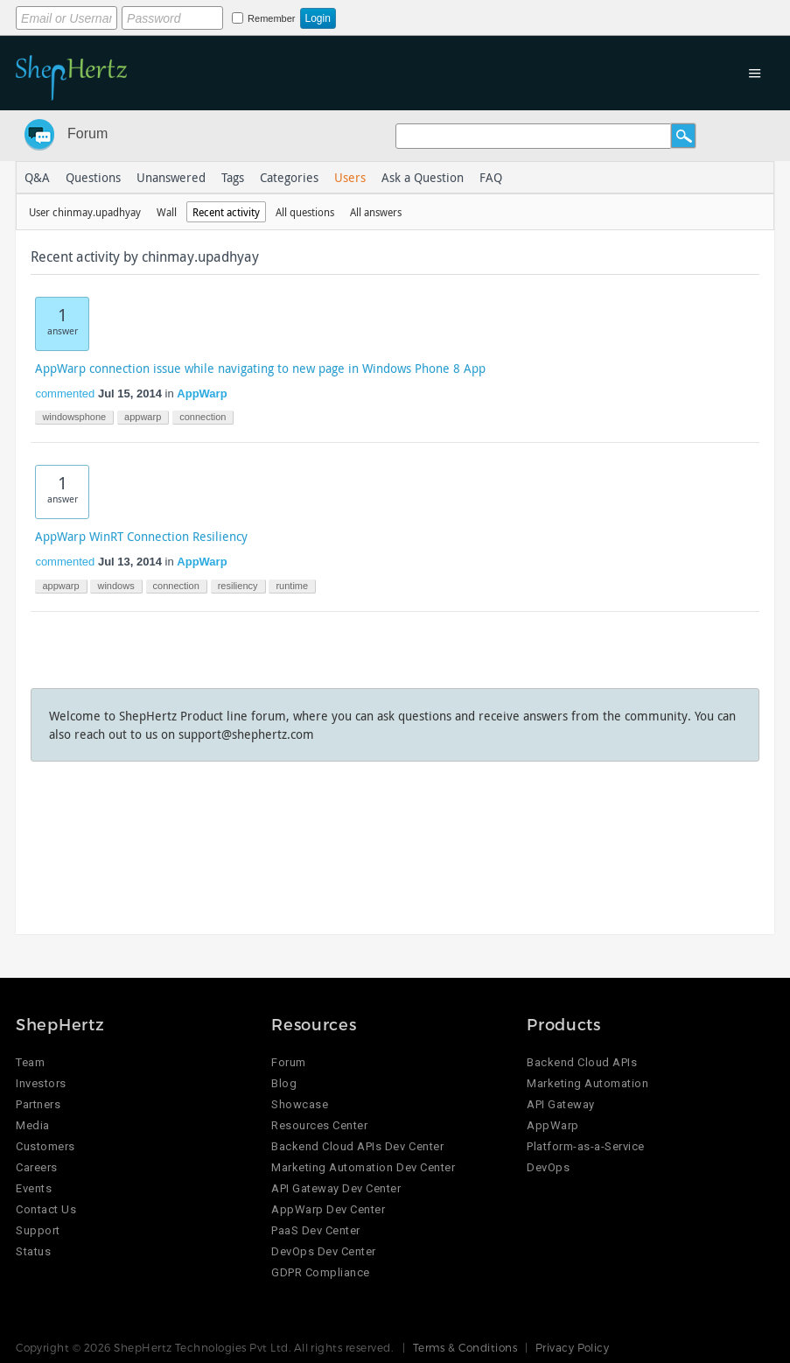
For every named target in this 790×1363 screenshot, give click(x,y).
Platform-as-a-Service (586, 1146)
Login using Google (510, 15)
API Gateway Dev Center (336, 1188)
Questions (93, 177)
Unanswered (171, 177)
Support (38, 1230)
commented (64, 393)
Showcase (299, 1104)
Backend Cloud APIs (582, 1062)
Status (33, 1251)
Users (350, 177)
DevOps (548, 1167)
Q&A (37, 177)
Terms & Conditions (465, 1347)
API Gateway (561, 1104)
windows (115, 585)
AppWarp (202, 393)
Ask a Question (422, 177)
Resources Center (319, 1125)
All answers (376, 212)
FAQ (490, 177)
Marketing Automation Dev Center (363, 1167)
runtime (292, 585)
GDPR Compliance (320, 1272)
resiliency (238, 585)
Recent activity (226, 212)
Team (30, 1062)
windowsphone (74, 416)
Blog (284, 1083)
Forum (87, 133)
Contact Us (46, 1209)
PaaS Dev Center (315, 1230)
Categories (289, 177)
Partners (38, 1104)
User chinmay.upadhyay (85, 212)
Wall (167, 212)
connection (202, 416)
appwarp (142, 416)
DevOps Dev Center (323, 1251)
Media (33, 1125)
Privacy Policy (572, 1347)
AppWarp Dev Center (328, 1209)
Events (34, 1188)
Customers (45, 1146)
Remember (271, 18)
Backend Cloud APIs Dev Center (357, 1146)
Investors (41, 1083)
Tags (232, 177)
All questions (305, 212)
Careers (37, 1167)
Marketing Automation (587, 1083)
